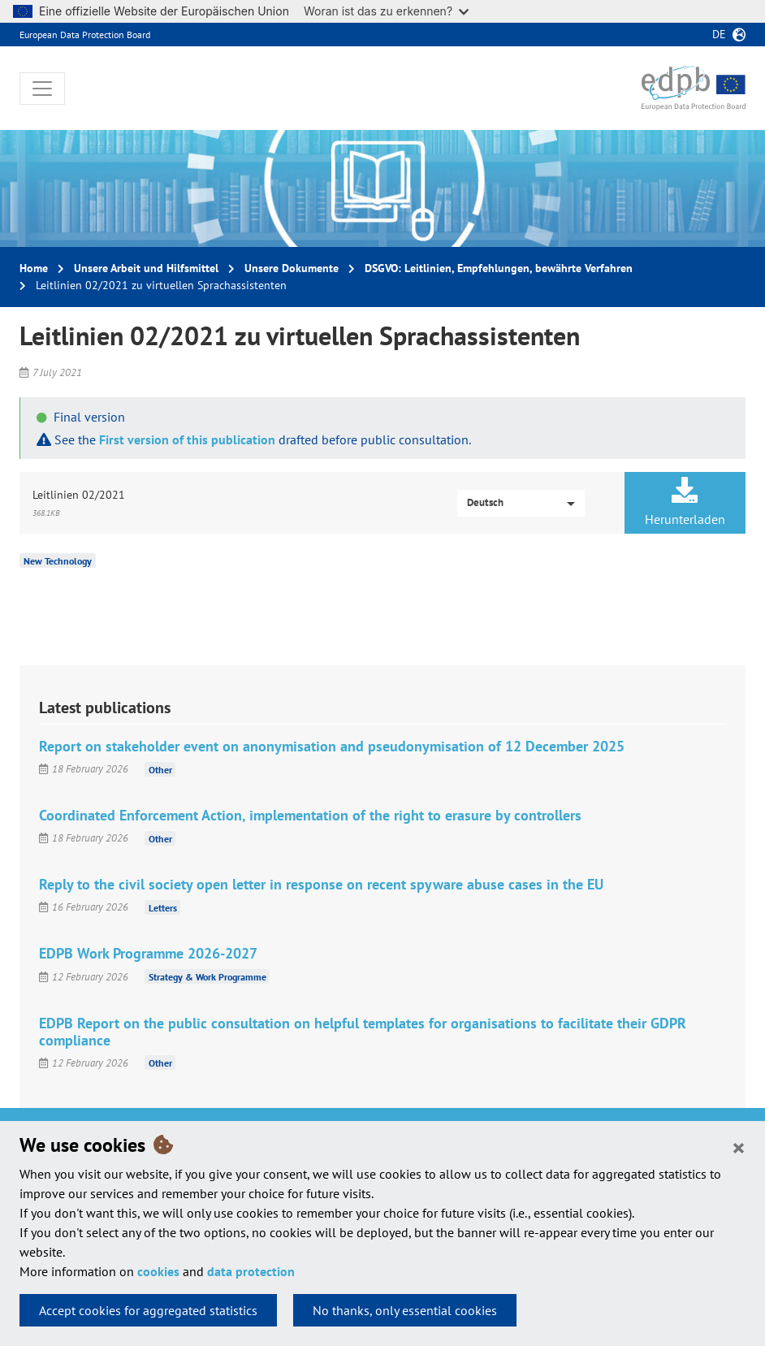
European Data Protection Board (84, 34)
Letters (163, 907)
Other (160, 769)
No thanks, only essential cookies (405, 1310)
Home (33, 268)
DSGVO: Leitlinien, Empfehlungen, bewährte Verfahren (499, 268)
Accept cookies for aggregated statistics (148, 1310)
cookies (158, 1271)
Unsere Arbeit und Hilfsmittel (146, 268)
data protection (251, 1271)
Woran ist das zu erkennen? (386, 11)
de (719, 34)
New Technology (58, 561)
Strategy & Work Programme (207, 977)
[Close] (739, 1147)
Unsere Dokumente (291, 268)
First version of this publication (187, 439)
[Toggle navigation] (42, 88)
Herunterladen (685, 502)
